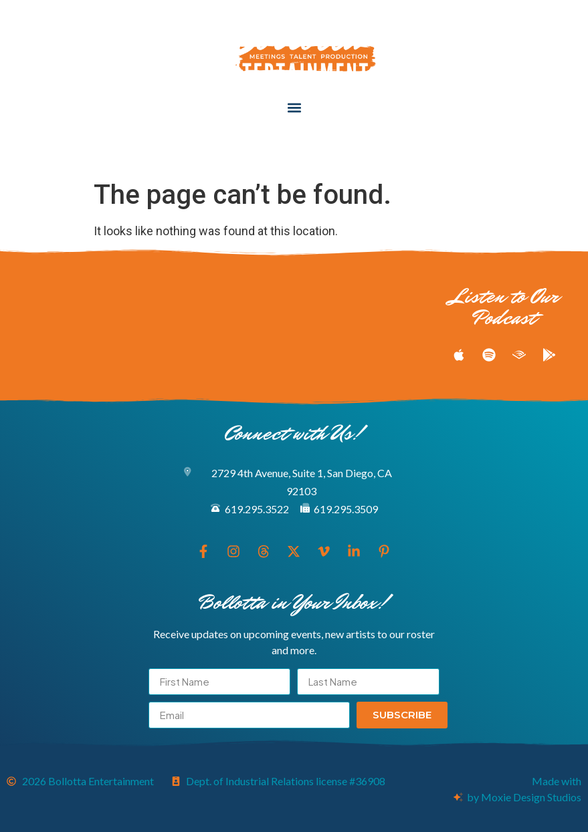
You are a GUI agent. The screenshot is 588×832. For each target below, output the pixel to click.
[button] (294, 108)
